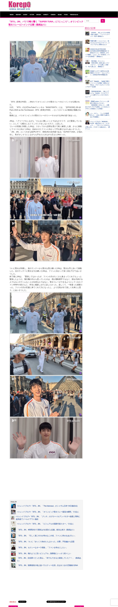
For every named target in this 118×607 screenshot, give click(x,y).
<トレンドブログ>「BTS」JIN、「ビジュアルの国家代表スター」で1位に (45, 524)
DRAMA (38, 14)
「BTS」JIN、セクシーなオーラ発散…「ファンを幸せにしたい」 (42, 548)
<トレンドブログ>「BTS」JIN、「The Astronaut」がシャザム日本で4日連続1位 (47, 506)
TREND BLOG (74, 14)
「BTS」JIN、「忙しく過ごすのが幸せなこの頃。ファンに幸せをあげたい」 (46, 536)
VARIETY (45, 14)
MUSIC (60, 14)
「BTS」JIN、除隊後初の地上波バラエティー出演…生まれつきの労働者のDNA (47, 565)
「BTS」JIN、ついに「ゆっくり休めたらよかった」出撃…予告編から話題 (45, 542)
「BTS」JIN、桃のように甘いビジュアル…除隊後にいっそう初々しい (44, 553)
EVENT (25, 14)
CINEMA (53, 14)
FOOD (66, 14)
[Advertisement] (72, 6)
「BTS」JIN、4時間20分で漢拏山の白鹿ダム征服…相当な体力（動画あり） (46, 530)
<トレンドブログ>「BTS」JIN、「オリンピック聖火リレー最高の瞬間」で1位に (48, 512)
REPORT (18, 14)
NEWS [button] (12, 14)
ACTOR (32, 14)
